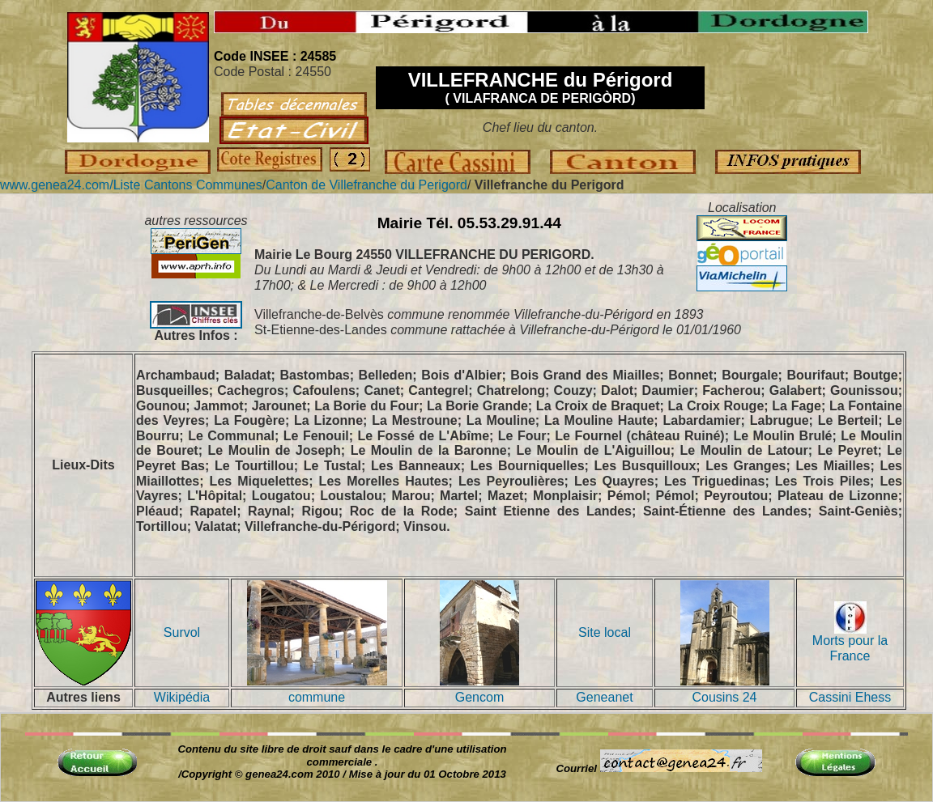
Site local (604, 632)
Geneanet (604, 697)
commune (316, 697)
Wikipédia (182, 697)
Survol (182, 632)
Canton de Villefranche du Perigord (366, 185)
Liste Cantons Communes (187, 185)
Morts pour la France (850, 642)
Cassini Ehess (850, 697)
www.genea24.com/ (56, 185)
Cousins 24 (724, 697)
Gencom (479, 697)
